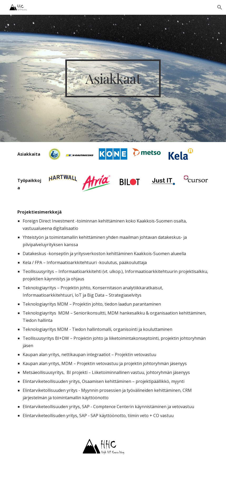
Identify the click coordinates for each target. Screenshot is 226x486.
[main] (113, 78)
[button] (219, 7)
